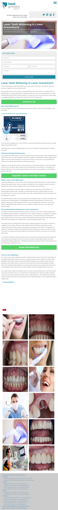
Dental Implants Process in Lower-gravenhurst (16, 487)
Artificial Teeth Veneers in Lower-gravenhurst (16, 499)
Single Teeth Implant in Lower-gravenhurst (15, 483)
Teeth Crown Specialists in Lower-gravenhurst (16, 501)
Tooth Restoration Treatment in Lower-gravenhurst (17, 497)
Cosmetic (4, 476)
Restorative (5, 496)
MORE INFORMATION (29, 247)
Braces (4, 490)
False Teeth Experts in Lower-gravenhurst (15, 504)
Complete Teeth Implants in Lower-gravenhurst (16, 485)
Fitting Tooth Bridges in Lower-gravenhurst (15, 503)
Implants (4, 482)
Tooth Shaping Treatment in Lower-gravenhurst (16, 494)
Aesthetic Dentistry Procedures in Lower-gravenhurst (18, 478)
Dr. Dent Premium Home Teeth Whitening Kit (14, 113)
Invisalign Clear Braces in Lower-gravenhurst (16, 492)
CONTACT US (29, 102)
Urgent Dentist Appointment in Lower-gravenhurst (15, 506)
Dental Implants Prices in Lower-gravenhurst (16, 489)
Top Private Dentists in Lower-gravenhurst (13, 475)
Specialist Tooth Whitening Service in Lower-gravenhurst (19, 480)
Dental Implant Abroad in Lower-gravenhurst (14, 508)
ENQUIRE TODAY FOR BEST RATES (29, 176)
